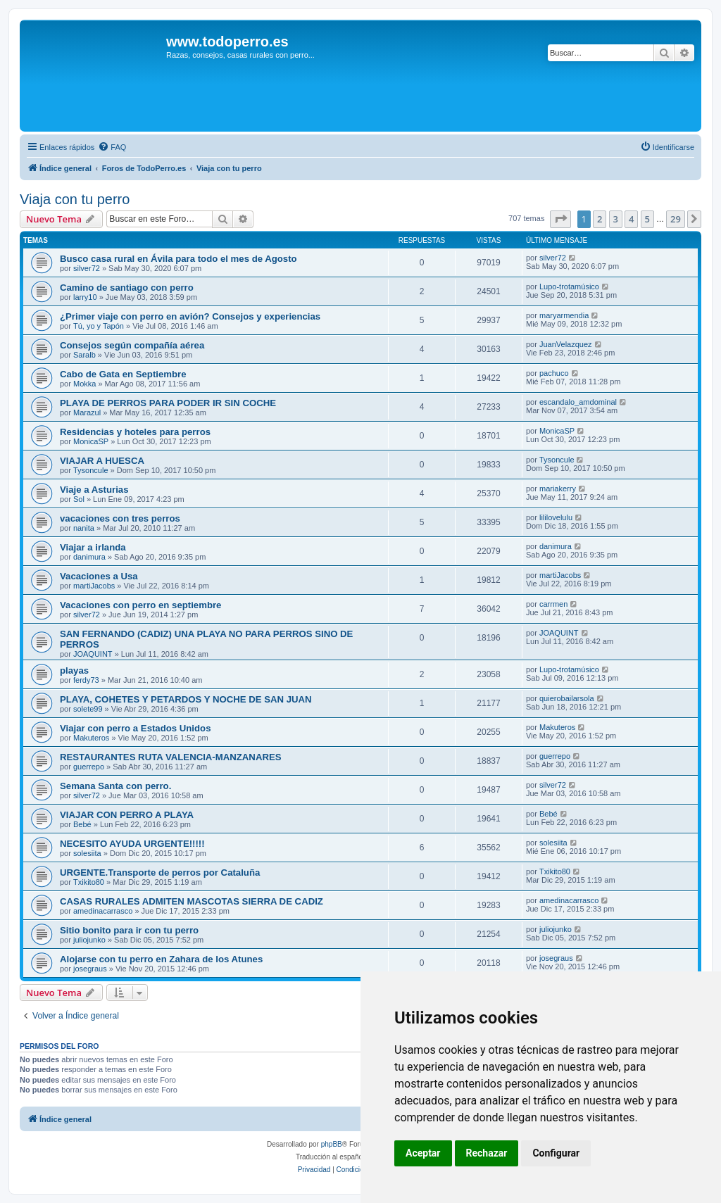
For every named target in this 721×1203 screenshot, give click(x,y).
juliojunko (89, 940)
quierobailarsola (566, 698)
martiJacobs (94, 585)
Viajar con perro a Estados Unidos (135, 728)
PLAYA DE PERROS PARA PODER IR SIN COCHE (168, 403)
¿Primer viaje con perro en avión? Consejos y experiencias (190, 316)
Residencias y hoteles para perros (135, 432)
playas (74, 670)
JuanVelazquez (565, 344)
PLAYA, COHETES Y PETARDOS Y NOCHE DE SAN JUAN (186, 699)
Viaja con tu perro (75, 199)
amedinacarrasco (102, 911)
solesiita (87, 853)
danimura (89, 557)
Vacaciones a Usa (99, 576)
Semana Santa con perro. (115, 786)
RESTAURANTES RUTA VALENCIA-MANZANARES (171, 757)
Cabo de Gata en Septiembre (123, 374)
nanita (83, 528)
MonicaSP (90, 441)
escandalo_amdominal (578, 402)
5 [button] (647, 219)
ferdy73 (86, 680)
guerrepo (88, 766)
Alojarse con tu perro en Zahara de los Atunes (161, 959)
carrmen (553, 604)
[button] (560, 218)
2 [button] (599, 219)
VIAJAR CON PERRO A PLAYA (127, 815)
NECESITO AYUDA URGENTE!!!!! (132, 843)
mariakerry (557, 488)
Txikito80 (88, 882)
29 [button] (675, 219)
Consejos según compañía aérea (132, 345)
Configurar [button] (555, 1153)
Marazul (87, 412)
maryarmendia (564, 315)
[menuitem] (112, 147)
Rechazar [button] (487, 1153)
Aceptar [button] (423, 1153)
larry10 (85, 297)
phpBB (331, 1144)
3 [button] (615, 219)
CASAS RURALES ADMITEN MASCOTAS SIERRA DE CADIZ (191, 901)
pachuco (554, 373)
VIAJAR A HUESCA (102, 460)
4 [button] (631, 219)
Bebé (82, 824)
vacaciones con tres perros (120, 518)
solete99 (88, 709)
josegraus (90, 968)
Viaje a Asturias (94, 489)
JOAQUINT (93, 654)
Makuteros (91, 737)
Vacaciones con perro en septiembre (140, 605)
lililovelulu (555, 517)
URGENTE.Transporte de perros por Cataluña (160, 872)
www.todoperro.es (227, 41)
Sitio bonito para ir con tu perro (129, 930)
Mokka (84, 383)
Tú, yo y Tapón (98, 326)
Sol (78, 499)
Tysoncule (90, 470)
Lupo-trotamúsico (569, 286)
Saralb (84, 355)
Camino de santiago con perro (127, 287)
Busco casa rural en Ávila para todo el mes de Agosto (178, 258)
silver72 (86, 268)
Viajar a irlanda (93, 547)
